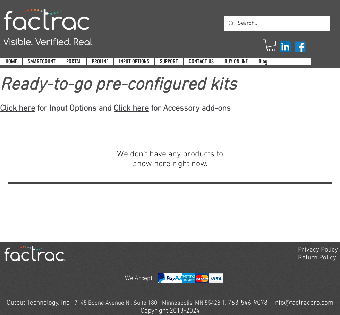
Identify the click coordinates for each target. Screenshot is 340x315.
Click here (17, 108)
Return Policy (317, 258)
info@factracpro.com (303, 303)
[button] (270, 45)
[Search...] (276, 23)
